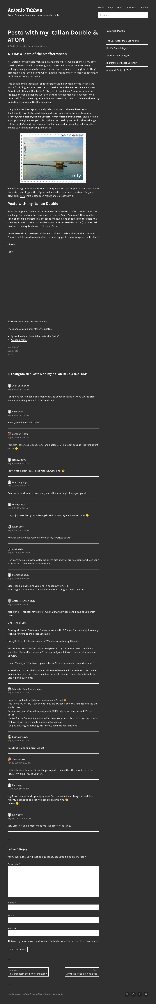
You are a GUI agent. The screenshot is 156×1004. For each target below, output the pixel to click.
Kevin (15, 526)
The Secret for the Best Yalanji (122, 40)
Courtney (17, 482)
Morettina (17, 574)
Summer (17, 736)
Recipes (144, 7)
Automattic (58, 994)
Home (101, 7)
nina (14, 548)
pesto (10, 354)
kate (14, 785)
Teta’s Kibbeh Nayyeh (117, 55)
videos (43, 46)
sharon (16, 759)
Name (12, 902)
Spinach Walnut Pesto (23, 336)
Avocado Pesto (19, 339)
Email (12, 915)
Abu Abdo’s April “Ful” (118, 70)
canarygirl (17, 433)
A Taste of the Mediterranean (23, 46)
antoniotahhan (14, 351)
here (22, 195)
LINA (14, 411)
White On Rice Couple (24, 689)
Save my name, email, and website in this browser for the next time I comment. (54, 941)
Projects (131, 7)
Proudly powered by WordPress (21, 994)
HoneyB (16, 459)
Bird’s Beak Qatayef (116, 48)
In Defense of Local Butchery (121, 62)
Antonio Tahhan (25, 10)
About (120, 7)
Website (12, 928)
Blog (110, 7)
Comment (14, 864)
